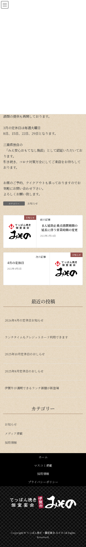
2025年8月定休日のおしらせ (24, 371)
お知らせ (32, 203)
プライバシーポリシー (43, 482)
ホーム (43, 457)
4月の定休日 (15, 263)
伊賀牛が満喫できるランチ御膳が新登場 (32, 388)
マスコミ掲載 (43, 465)
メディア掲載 (14, 433)
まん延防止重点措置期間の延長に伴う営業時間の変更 (59, 228)
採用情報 (11, 442)
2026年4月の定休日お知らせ (24, 320)
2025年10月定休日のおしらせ (25, 354)
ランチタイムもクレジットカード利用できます (36, 337)
